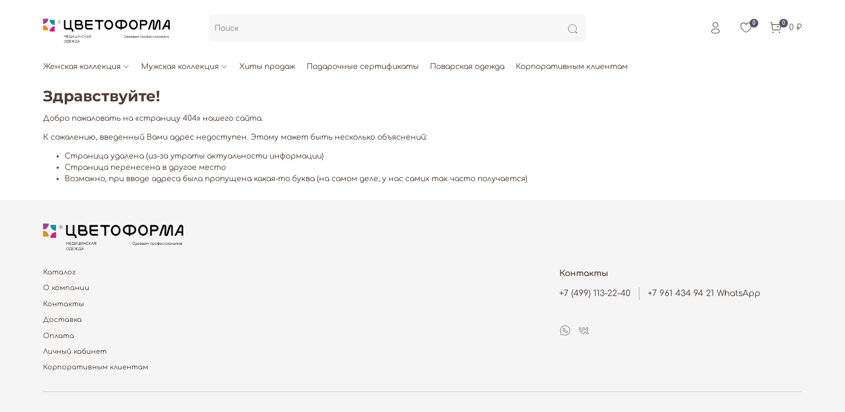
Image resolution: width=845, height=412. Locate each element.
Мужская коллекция (184, 67)
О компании (66, 288)
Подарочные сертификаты (363, 67)
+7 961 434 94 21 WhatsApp (704, 293)
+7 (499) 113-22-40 (595, 293)
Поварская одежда (467, 67)
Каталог (59, 272)
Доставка (62, 320)
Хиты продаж (267, 67)
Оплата (58, 336)
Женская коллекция (86, 67)
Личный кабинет (75, 351)
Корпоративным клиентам (572, 67)
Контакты (63, 304)
